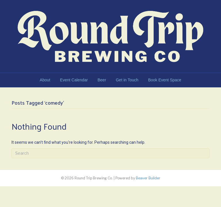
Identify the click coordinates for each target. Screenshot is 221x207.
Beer (102, 80)
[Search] (110, 153)
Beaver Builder (148, 178)
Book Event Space (164, 80)
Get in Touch (127, 80)
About (45, 80)
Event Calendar (74, 80)
